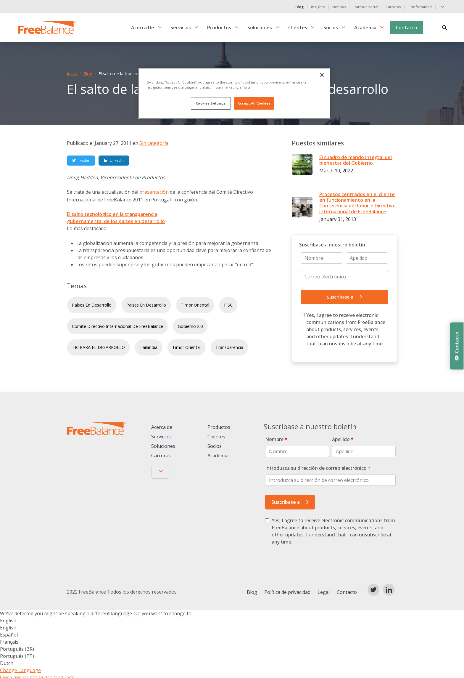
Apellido (343, 440)
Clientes (297, 28)
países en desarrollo (92, 305)
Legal (324, 592)
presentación (154, 192)
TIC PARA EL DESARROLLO (98, 348)
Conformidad (420, 6)
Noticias (339, 6)
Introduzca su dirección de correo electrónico (317, 468)
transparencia (229, 348)
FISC (228, 305)
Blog (299, 6)
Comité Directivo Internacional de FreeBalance (117, 326)
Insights (318, 6)
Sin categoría (153, 143)
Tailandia (148, 348)
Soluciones (259, 28)
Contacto (406, 28)
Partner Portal (366, 6)
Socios (330, 28)
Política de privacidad (287, 592)
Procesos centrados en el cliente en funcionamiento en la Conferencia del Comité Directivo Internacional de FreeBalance (357, 203)
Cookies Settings (211, 103)
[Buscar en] (444, 28)
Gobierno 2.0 (190, 326)
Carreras (393, 6)
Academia (365, 28)
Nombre (276, 440)
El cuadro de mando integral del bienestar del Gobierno (355, 160)
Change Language (20, 671)
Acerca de (142, 28)
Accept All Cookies (254, 103)
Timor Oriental (195, 305)
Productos (219, 28)
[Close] (321, 74)
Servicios (180, 28)
